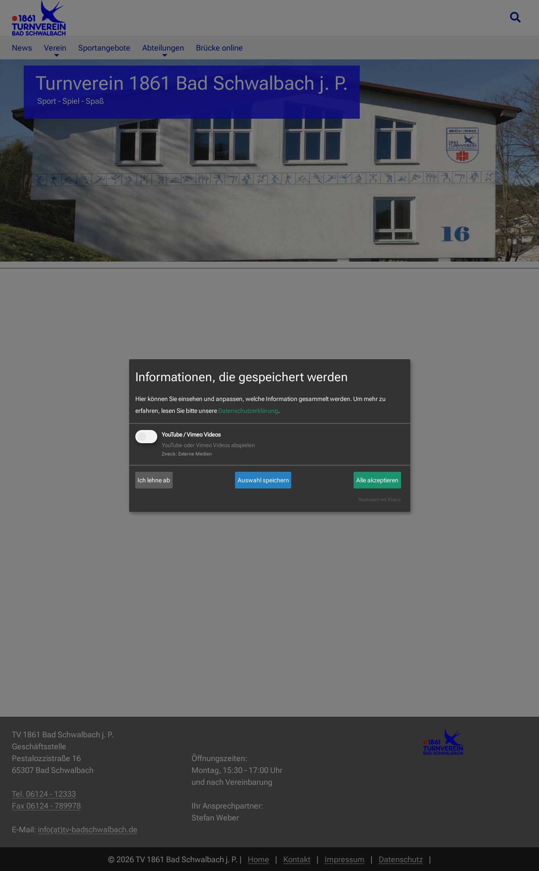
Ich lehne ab (153, 480)
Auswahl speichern (263, 480)
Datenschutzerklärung (248, 410)
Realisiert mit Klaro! (379, 500)
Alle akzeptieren (377, 480)
